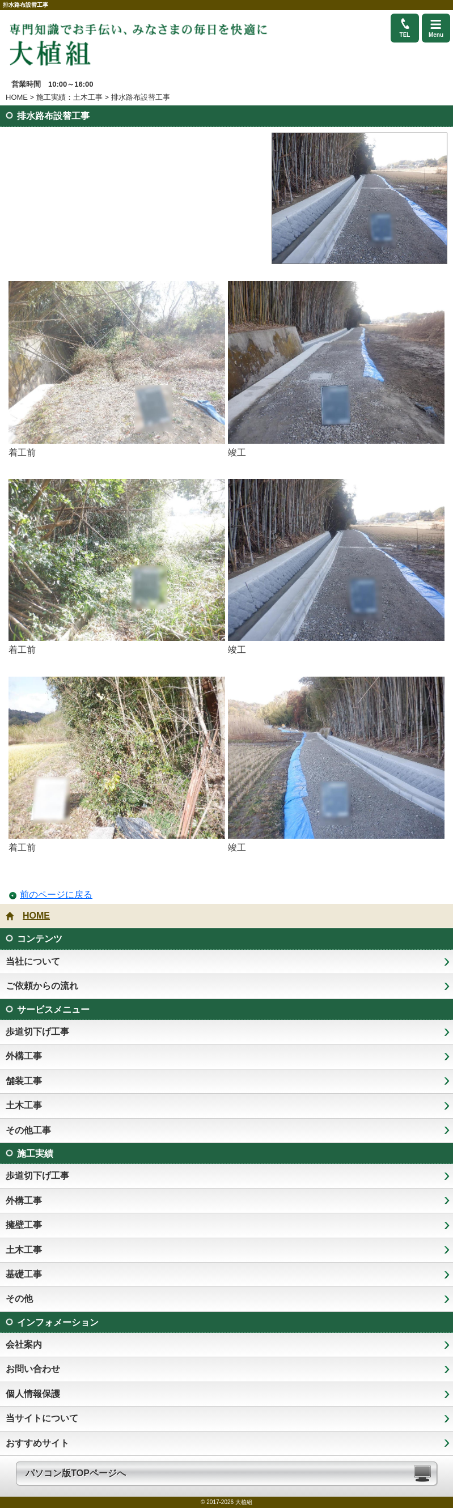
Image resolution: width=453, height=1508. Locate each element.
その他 (19, 1298)
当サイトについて (42, 1418)
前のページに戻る (56, 894)
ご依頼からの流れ (42, 986)
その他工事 (28, 1130)
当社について (33, 961)
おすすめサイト (37, 1443)
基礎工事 (24, 1274)
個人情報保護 (33, 1394)
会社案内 (24, 1344)
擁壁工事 (24, 1225)
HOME (17, 97)
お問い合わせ (33, 1369)
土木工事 (24, 1105)
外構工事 (24, 1056)
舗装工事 (24, 1081)
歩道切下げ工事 (37, 1032)
